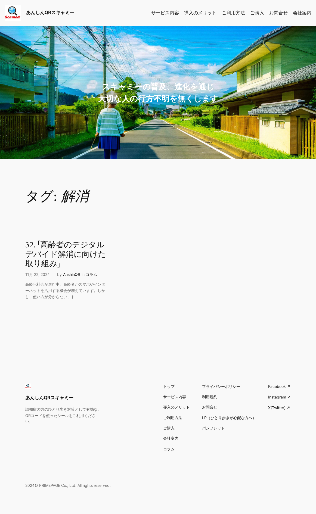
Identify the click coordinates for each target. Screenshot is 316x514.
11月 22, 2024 (37, 274)
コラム (91, 274)
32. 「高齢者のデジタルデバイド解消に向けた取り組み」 (65, 254)
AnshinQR (71, 274)
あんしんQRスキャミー (50, 12)
